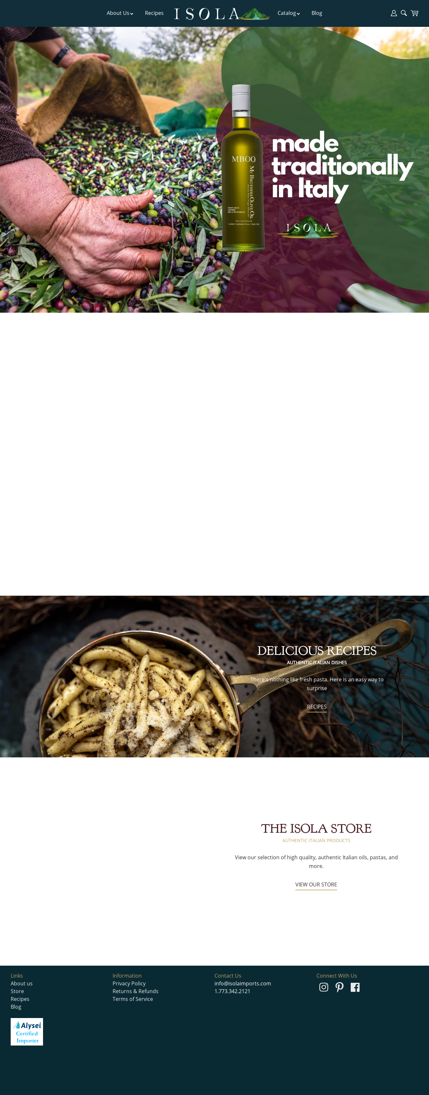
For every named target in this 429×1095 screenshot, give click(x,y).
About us (22, 983)
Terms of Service (133, 999)
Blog (317, 12)
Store (17, 991)
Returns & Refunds (136, 991)
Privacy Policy (129, 983)
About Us (120, 12)
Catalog (289, 12)
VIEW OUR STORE (316, 884)
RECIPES (317, 706)
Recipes (154, 12)
